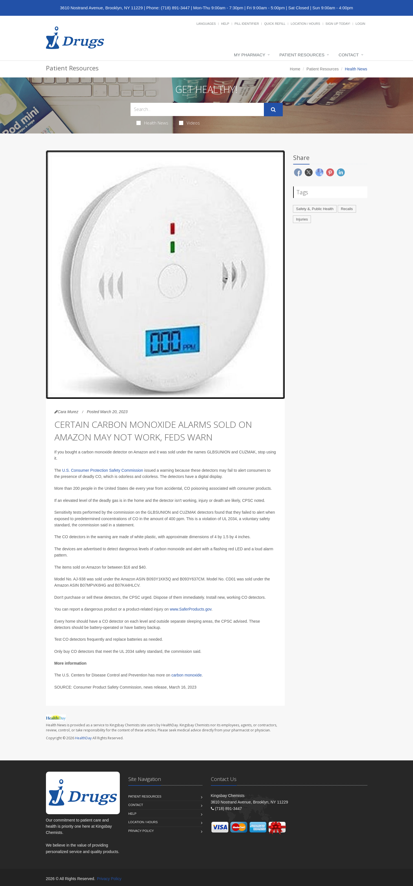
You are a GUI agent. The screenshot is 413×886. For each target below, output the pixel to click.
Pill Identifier (247, 23)
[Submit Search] (273, 109)
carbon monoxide (186, 675)
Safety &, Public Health (315, 209)
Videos (189, 123)
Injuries (302, 219)
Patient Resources (301, 54)
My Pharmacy (249, 54)
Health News (152, 123)
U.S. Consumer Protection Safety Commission (102, 470)
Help (225, 23)
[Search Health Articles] (197, 109)
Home (295, 69)
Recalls (347, 209)
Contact (349, 54)
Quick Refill (274, 23)
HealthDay (83, 738)
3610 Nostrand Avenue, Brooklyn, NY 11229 (101, 7)
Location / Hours (305, 23)
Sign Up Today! (338, 23)
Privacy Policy (141, 830)
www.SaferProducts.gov (190, 609)
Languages (206, 23)
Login (360, 23)
